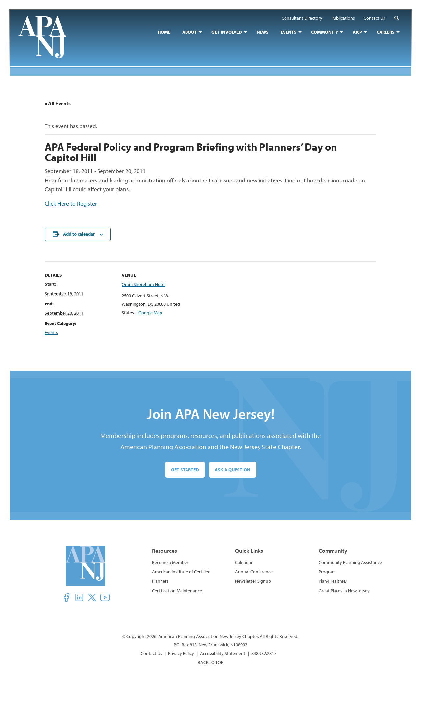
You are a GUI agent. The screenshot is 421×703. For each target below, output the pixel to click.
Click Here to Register (71, 203)
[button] (395, 19)
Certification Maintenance (177, 591)
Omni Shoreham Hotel (143, 285)
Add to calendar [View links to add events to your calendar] (79, 234)
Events (51, 332)
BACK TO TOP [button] (210, 662)
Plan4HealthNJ (333, 581)
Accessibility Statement (222, 653)
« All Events (58, 103)
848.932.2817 (263, 653)
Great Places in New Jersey (344, 591)
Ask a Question (232, 470)
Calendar (244, 562)
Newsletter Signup (253, 581)
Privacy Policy (181, 653)
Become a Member (170, 562)
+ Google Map (148, 313)
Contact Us (151, 653)
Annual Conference (254, 572)
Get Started (185, 470)
